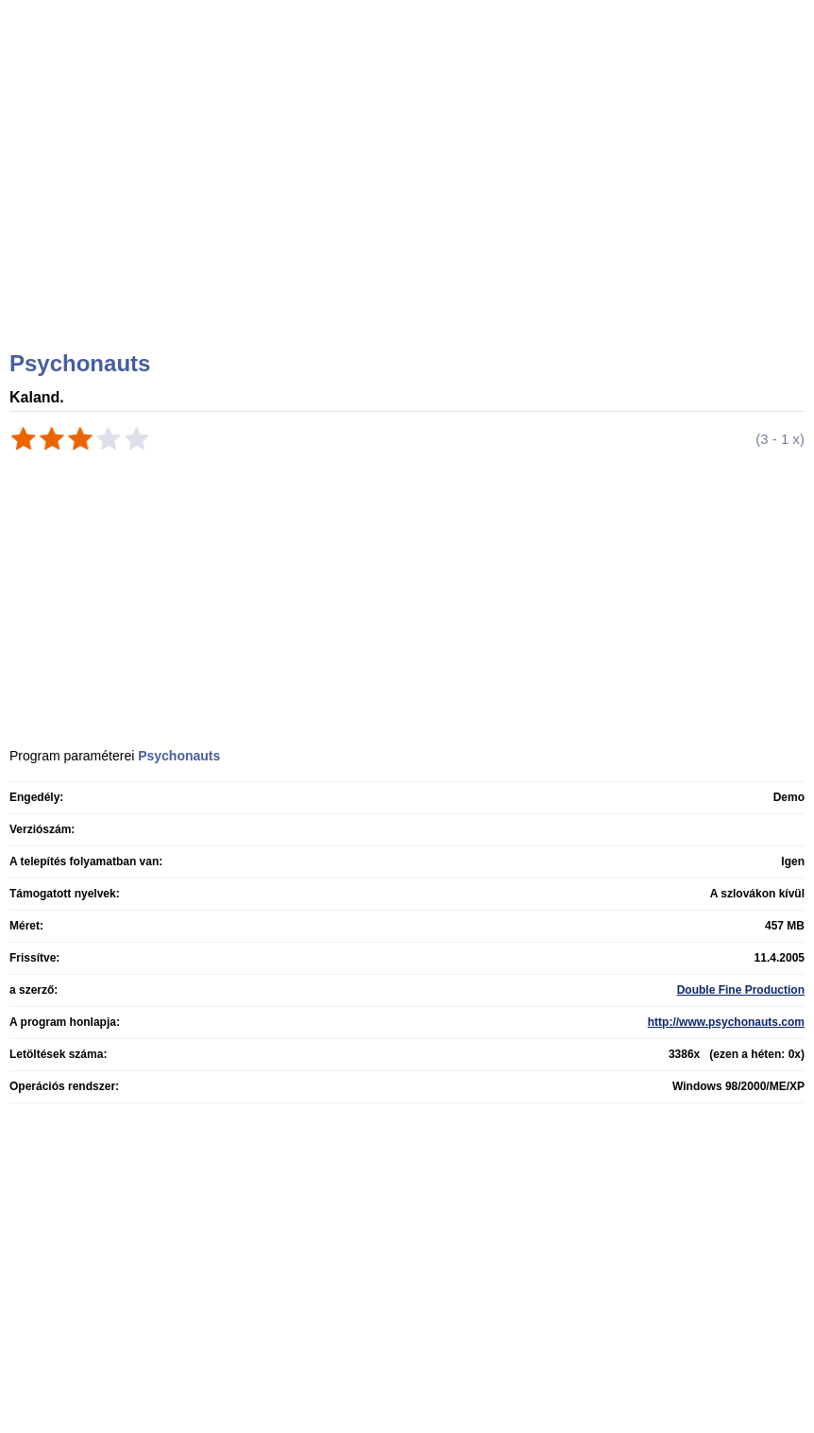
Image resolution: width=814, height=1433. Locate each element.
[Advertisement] (409, 198)
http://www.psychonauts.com (726, 1022)
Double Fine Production (741, 990)
